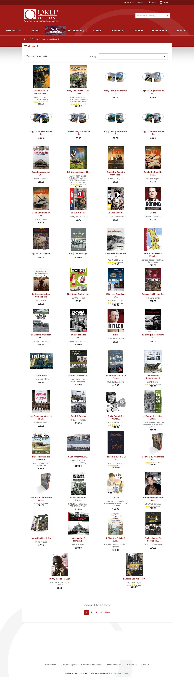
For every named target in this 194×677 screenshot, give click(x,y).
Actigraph (115, 673)
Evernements (159, 30)
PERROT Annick (78, 461)
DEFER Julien (78, 545)
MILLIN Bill (41, 301)
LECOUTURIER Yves (78, 379)
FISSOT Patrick (149, 423)
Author (97, 30)
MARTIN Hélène (78, 381)
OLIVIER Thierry (41, 99)
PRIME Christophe (41, 178)
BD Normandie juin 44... (78, 172)
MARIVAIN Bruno (78, 97)
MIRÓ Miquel (41, 542)
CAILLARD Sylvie (134, 583)
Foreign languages (55, 30)
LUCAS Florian (78, 298)
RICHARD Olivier (115, 301)
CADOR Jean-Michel (41, 341)
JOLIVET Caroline (153, 504)
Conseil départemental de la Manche (153, 261)
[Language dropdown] (140, 2)
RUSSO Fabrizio (78, 182)
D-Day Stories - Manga (59, 579)
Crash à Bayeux (78, 416)
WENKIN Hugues (115, 178)
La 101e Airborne (115, 213)
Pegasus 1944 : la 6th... (153, 294)
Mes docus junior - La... (78, 294)
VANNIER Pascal (115, 260)
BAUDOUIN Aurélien (156, 426)
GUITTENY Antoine (115, 382)
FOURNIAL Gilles (40, 379)
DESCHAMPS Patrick (78, 101)
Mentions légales (69, 665)
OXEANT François (78, 420)
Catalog (34, 30)
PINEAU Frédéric (41, 423)
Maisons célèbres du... (78, 375)
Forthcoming (76, 30)
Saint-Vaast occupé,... (78, 457)
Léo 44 (116, 497)
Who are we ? (128, 2)
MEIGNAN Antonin (63, 584)
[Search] (152, 15)
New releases (14, 30)
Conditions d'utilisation (91, 665)
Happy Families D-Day (41, 538)
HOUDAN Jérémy (78, 463)
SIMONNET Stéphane (78, 504)
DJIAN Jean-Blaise (78, 176)
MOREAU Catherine (78, 99)
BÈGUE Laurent (111, 545)
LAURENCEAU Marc (116, 463)
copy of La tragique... (41, 253)
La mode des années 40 (134, 579)
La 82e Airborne (78, 213)
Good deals (118, 30)
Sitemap (145, 665)
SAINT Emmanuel (115, 501)
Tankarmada (41, 375)
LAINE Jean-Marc (41, 97)
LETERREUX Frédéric (78, 506)
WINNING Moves (115, 423)
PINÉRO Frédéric (119, 546)
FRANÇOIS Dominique (78, 216)
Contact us (180, 30)
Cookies (125, 673)
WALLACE (55, 583)
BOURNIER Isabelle (78, 178)
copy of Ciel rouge (78, 253)
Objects (138, 30)
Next (107, 612)
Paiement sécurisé (114, 665)
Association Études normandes (41, 464)
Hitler (115, 335)
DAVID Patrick (153, 382)
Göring (153, 213)
